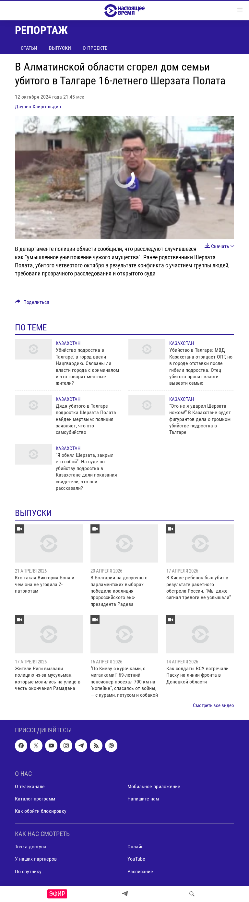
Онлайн (135, 847)
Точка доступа (30, 847)
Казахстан (68, 343)
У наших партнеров (36, 859)
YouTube (136, 859)
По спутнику (28, 871)
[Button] (32, 304)
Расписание (140, 871)
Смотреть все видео (213, 705)
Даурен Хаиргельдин (38, 106)
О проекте (95, 48)
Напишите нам (143, 799)
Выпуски (60, 48)
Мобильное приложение (153, 786)
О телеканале (30, 786)
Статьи (29, 48)
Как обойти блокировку (40, 811)
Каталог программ (35, 799)
